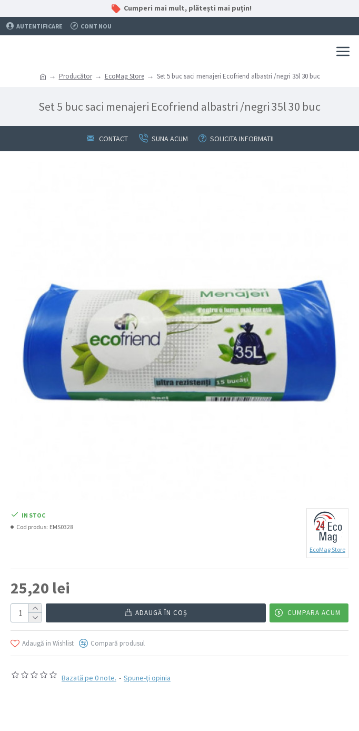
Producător (75, 76)
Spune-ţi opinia (147, 678)
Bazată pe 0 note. (89, 678)
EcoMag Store (124, 76)
